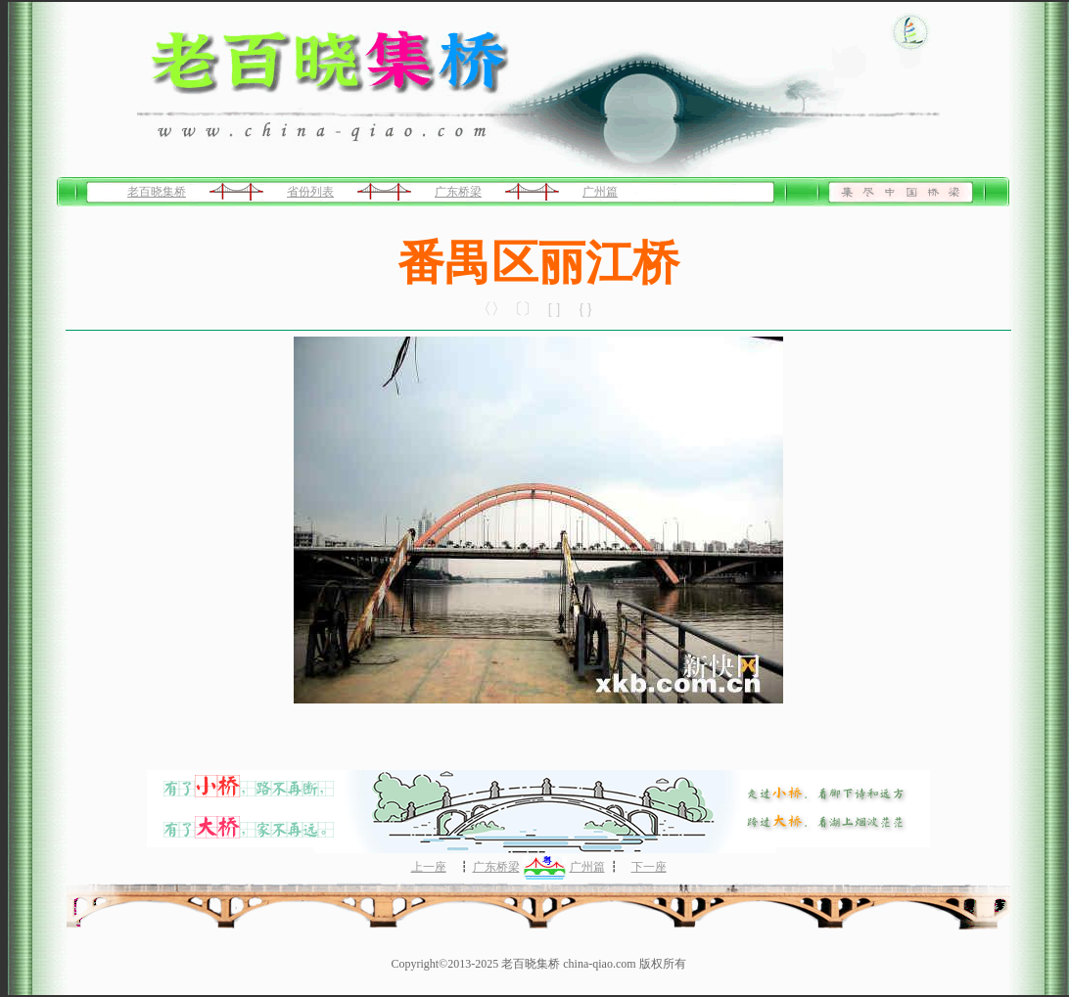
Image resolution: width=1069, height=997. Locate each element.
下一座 (649, 867)
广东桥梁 (458, 192)
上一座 (428, 867)
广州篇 (600, 192)
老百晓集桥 (156, 192)
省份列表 (310, 192)
